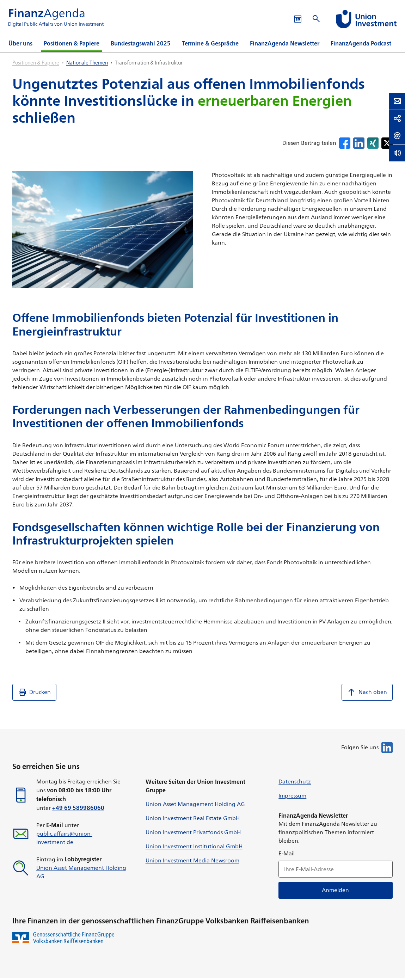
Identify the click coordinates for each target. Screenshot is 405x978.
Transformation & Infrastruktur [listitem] (149, 62)
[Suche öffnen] (316, 19)
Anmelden (335, 890)
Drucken (34, 692)
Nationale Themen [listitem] (87, 62)
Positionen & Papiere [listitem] (35, 62)
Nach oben (367, 692)
